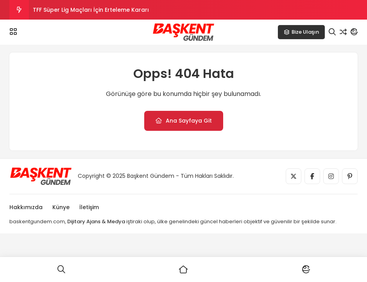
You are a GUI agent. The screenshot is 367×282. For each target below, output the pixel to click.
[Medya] (293, 176)
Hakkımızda (26, 207)
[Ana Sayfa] (183, 269)
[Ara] (61, 269)
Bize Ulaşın (301, 32)
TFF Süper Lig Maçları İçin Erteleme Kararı (91, 10)
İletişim (89, 207)
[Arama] (332, 32)
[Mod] (354, 32)
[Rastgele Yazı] (343, 32)
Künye (61, 207)
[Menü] (13, 32)
